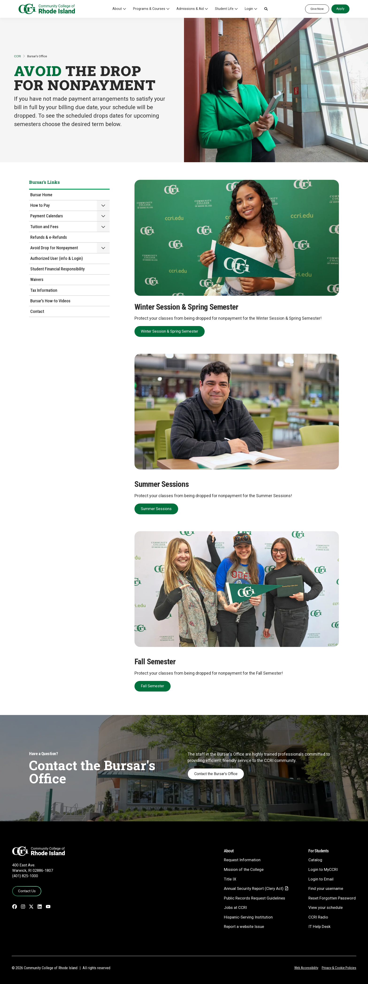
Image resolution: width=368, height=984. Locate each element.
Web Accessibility (306, 968)
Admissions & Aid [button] (190, 9)
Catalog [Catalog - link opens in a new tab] (315, 859)
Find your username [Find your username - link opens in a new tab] (325, 888)
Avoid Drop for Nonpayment (54, 247)
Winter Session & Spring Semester (169, 331)
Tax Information (43, 290)
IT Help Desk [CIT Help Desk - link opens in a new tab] (319, 926)
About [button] (117, 9)
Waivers (36, 279)
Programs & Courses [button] (149, 9)
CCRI (17, 56)
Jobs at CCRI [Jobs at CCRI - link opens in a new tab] (235, 907)
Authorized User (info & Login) (56, 258)
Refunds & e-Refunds (48, 237)
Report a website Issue (244, 926)
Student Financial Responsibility (57, 268)
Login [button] (249, 9)
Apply (340, 8)
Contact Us (27, 891)
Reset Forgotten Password (332, 898)
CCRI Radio (318, 917)
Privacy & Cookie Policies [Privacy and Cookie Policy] (339, 968)
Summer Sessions (156, 509)
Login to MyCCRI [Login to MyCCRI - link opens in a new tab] (323, 869)
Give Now (317, 9)
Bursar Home (41, 194)
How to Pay (40, 205)
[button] (266, 9)
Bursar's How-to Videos (50, 300)
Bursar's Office (37, 56)
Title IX (230, 879)
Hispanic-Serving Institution (248, 917)
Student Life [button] (224, 9)
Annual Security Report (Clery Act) (254, 888)
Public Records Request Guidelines (254, 898)
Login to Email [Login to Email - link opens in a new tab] (321, 879)
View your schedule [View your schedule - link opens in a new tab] (325, 907)
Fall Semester (152, 686)
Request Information (242, 859)
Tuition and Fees (44, 226)
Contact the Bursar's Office (216, 774)
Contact (37, 311)
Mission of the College (244, 869)
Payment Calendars (46, 215)
